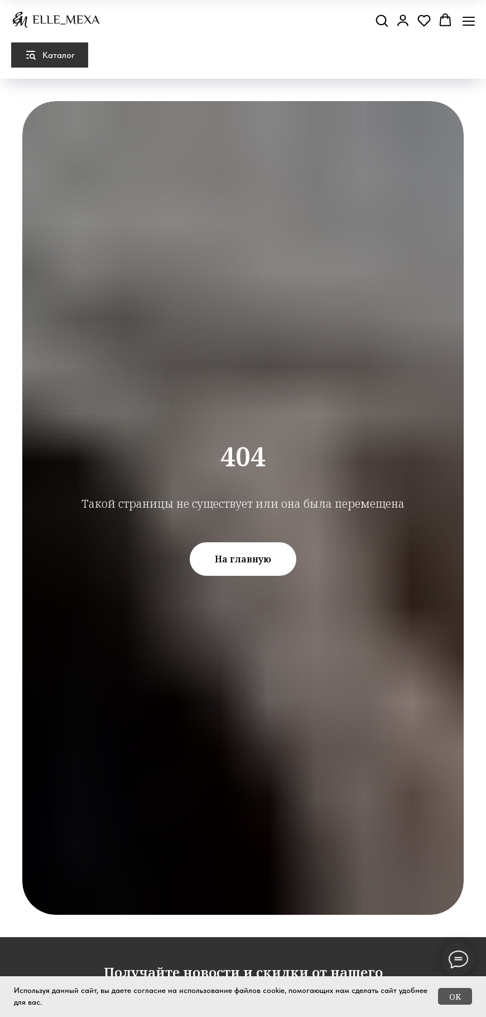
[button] (381, 20)
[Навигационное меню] (469, 21)
